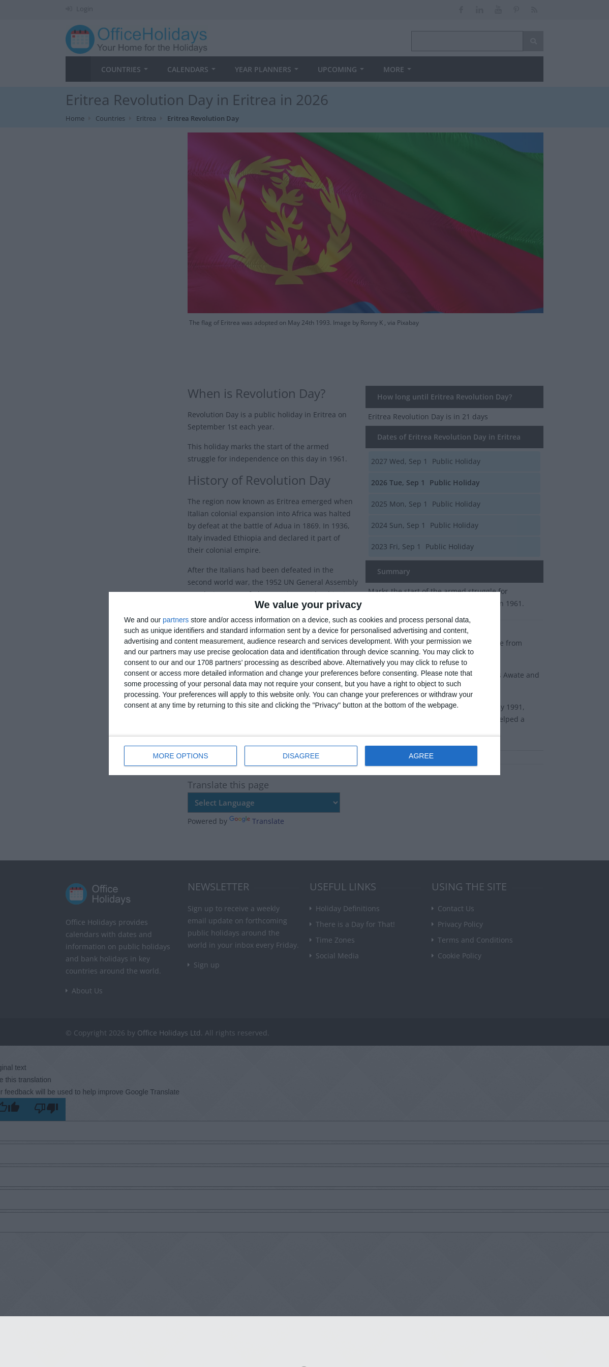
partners (176, 619)
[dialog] (304, 683)
